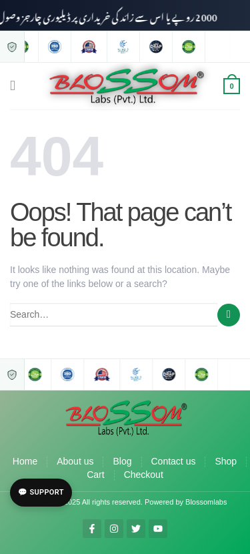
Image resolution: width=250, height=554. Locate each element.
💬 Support (41, 492)
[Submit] (228, 315)
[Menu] (17, 86)
